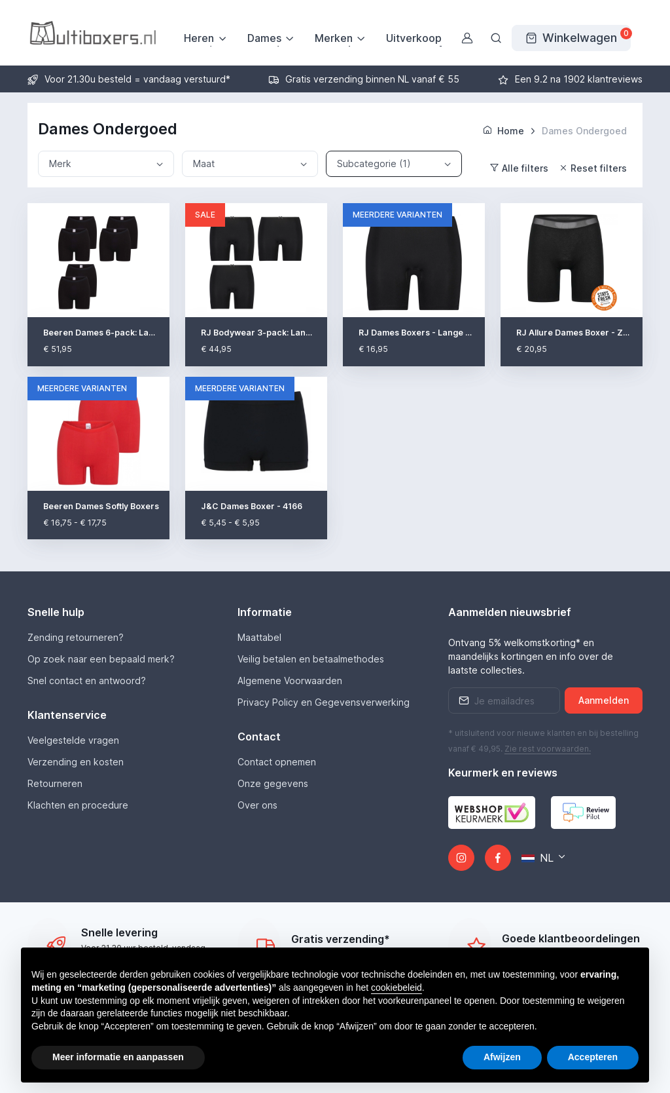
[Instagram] (461, 858)
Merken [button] (334, 38)
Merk (60, 163)
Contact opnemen (277, 761)
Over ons (257, 805)
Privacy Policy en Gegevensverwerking (324, 702)
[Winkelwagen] (571, 38)
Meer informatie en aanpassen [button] (118, 1057)
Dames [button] (264, 38)
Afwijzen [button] (502, 1057)
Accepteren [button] (593, 1057)
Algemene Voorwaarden (290, 680)
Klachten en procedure (77, 805)
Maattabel (259, 637)
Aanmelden (603, 700)
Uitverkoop (414, 38)
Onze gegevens (273, 783)
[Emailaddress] (504, 700)
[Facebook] (498, 858)
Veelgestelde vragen (73, 740)
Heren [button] (199, 38)
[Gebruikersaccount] (467, 38)
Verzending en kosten (75, 761)
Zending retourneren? (75, 637)
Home (503, 130)
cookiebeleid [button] (396, 987)
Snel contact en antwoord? (86, 680)
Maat (204, 163)
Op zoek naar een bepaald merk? (101, 658)
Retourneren (54, 783)
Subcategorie (374, 164)
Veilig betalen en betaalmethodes (311, 658)
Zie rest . (547, 749)
